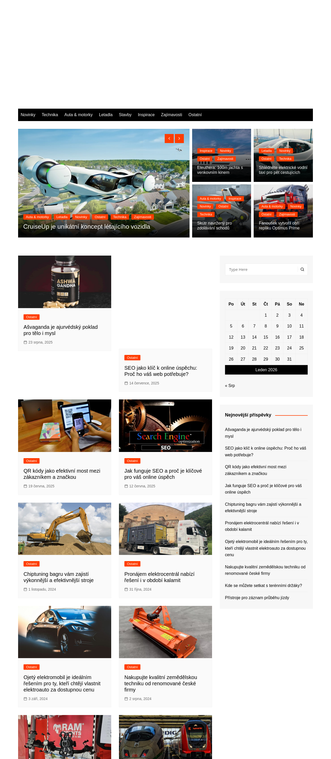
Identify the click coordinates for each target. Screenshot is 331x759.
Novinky (28, 39)
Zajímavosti (171, 39)
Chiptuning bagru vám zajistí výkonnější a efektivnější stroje (263, 431)
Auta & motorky (78, 39)
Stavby (125, 39)
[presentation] (169, 63)
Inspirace (146, 39)
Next (103, 713)
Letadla (106, 39)
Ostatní (195, 39)
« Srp (230, 310)
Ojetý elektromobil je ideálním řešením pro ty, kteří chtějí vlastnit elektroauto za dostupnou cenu (62, 567)
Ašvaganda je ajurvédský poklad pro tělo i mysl (263, 357)
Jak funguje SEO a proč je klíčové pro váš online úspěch (263, 413)
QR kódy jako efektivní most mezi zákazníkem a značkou (255, 394)
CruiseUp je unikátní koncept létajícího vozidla (86, 150)
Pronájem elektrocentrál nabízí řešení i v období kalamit (262, 450)
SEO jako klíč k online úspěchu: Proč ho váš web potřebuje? (265, 376)
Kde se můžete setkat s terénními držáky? (263, 510)
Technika (50, 39)
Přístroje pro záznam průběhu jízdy (164, 670)
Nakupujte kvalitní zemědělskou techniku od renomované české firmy (160, 567)
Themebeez (64, 750)
